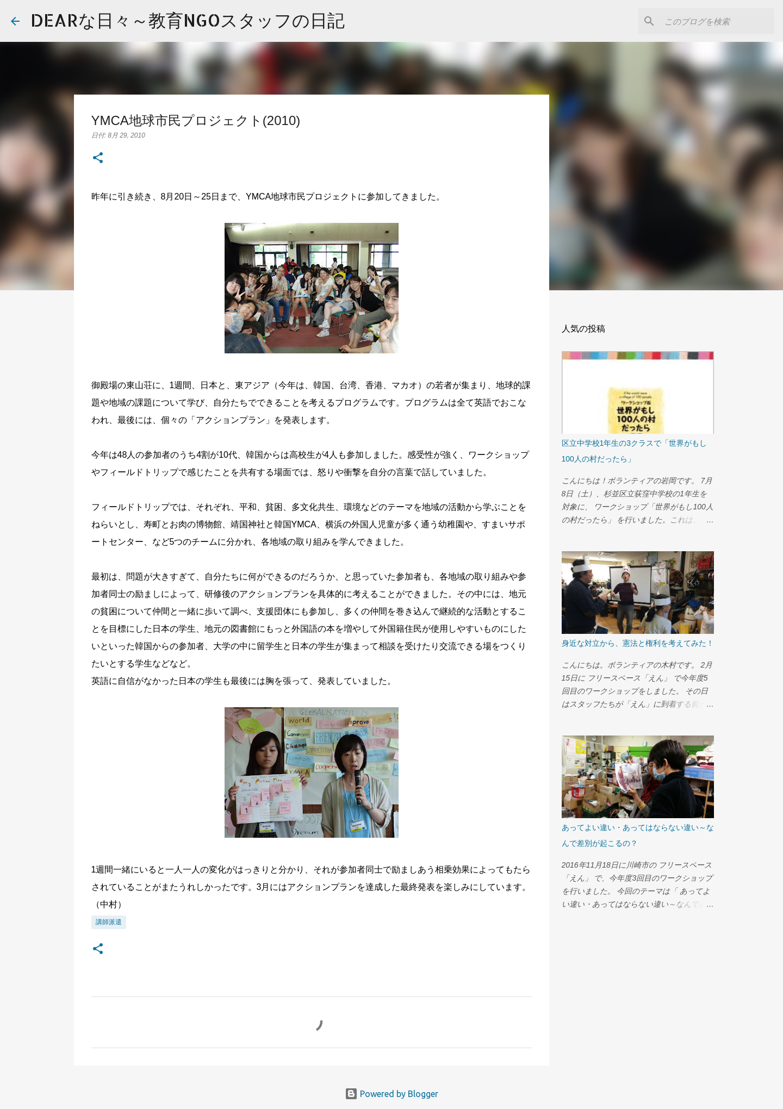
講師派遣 (109, 921)
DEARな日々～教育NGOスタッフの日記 (187, 20)
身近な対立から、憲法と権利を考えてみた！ (638, 643)
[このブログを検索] (717, 21)
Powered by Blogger (391, 1094)
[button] (97, 158)
